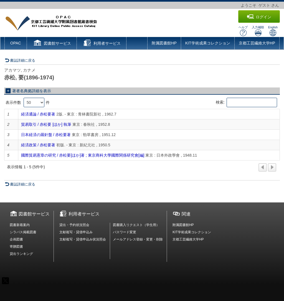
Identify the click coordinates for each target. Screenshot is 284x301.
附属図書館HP (164, 43)
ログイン (259, 17)
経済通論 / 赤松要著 (38, 114)
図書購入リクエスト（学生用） (136, 225)
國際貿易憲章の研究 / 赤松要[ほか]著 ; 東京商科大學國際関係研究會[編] (82, 155)
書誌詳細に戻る (20, 60)
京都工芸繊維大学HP (257, 43)
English (273, 31)
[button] (52, 43)
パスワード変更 (124, 232)
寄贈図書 (16, 247)
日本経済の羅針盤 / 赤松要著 (46, 134)
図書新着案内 (20, 225)
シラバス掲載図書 (23, 232)
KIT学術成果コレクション (207, 43)
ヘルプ (243, 31)
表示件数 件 (28, 102)
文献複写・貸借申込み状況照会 (82, 239)
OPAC (15, 43)
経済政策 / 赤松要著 (38, 145)
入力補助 (258, 31)
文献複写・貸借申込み (76, 232)
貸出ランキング (21, 254)
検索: (246, 102)
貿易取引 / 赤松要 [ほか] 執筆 (46, 124)
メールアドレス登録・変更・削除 (138, 239)
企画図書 (16, 239)
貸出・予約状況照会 (74, 225)
